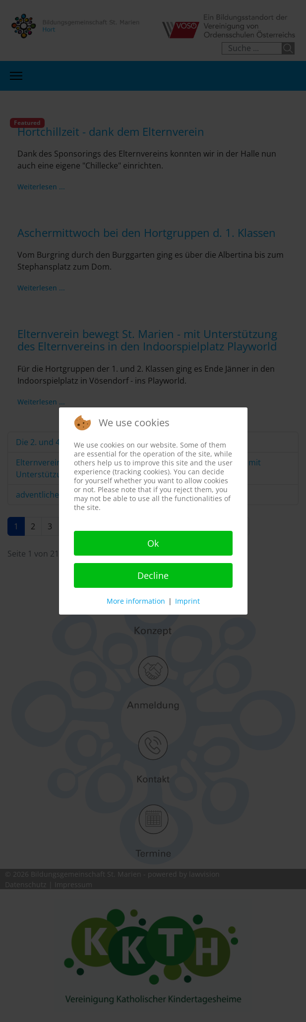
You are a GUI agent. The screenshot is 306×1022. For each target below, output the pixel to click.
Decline (153, 575)
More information (136, 601)
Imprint (187, 601)
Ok (153, 543)
